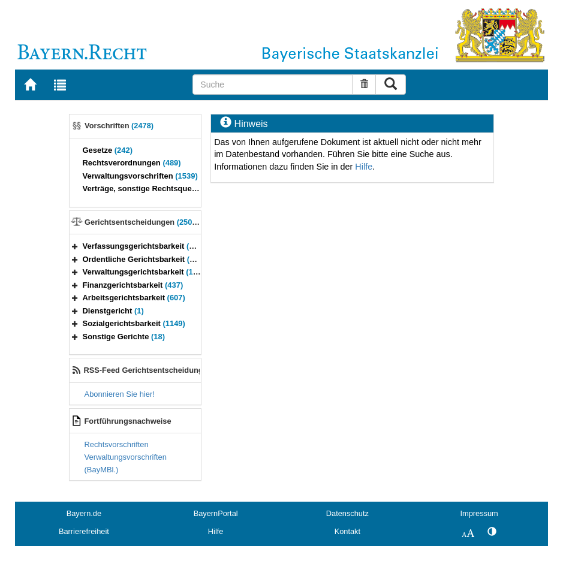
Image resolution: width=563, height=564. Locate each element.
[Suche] (272, 84)
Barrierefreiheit (84, 531)
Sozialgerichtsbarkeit (134, 323)
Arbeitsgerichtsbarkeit (134, 297)
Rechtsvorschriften (117, 444)
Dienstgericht (113, 310)
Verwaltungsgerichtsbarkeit (148, 271)
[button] (75, 246)
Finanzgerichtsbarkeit (133, 285)
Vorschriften (119, 125)
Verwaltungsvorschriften (140, 175)
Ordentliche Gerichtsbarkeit (146, 259)
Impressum (479, 513)
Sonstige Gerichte (124, 336)
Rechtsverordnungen (132, 162)
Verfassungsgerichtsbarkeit (144, 246)
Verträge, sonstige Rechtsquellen (154, 188)
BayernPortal (216, 513)
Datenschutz (347, 513)
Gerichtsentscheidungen (144, 222)
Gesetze (108, 150)
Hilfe (363, 166)
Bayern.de (84, 513)
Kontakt (347, 531)
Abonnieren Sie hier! (120, 394)
